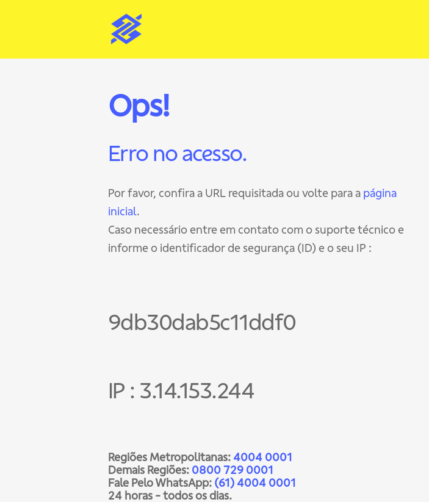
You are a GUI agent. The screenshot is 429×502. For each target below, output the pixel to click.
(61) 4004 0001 (255, 482)
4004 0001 (262, 457)
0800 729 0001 (232, 470)
